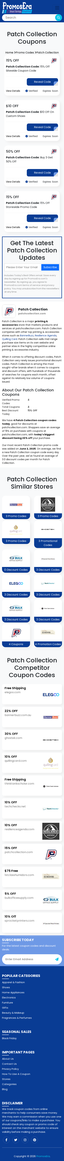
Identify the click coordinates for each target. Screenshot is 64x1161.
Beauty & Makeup (13, 1012)
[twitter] (15, 1139)
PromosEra (43, 1156)
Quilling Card (9, 339)
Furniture (7, 1002)
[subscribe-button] (57, 959)
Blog (5, 1089)
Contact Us (9, 1064)
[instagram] (25, 1139)
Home (10, 52)
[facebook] (6, 1139)
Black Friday (9, 1038)
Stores (6, 1079)
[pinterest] (34, 1139)
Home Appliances (13, 992)
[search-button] (58, 17)
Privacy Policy (10, 1069)
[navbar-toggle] (57, 7)
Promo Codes (26, 52)
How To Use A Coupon (16, 1074)
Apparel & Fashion (13, 982)
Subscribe (50, 267)
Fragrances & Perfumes (17, 1018)
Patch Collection (47, 52)
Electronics (9, 997)
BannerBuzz (27, 335)
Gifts (5, 1007)
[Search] (32, 17)
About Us (8, 1058)
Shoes (6, 987)
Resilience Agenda (45, 335)
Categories (9, 1084)
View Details (13, 91)
